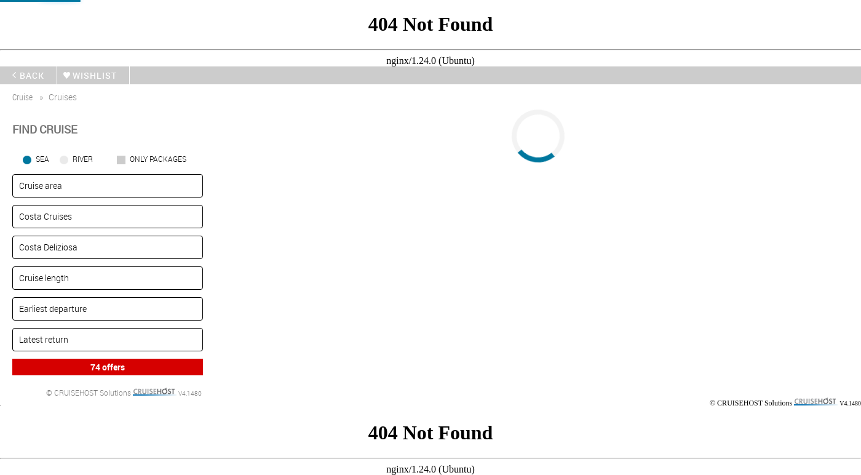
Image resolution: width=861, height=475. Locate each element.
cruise (22, 97)
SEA (42, 159)
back (32, 75)
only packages (158, 159)
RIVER (83, 159)
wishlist (95, 75)
